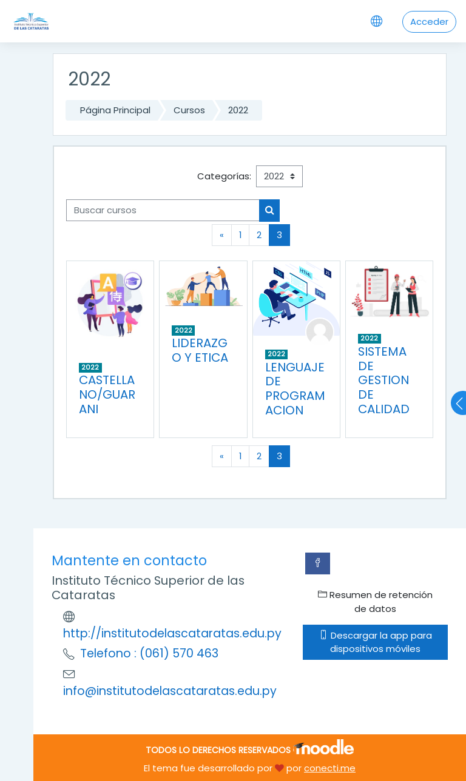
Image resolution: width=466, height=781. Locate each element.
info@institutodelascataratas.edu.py (170, 691)
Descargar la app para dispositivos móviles (375, 642)
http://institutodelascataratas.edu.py (172, 633)
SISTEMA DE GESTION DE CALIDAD (384, 380)
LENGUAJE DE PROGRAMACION (295, 389)
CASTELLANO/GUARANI (107, 394)
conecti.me (330, 768)
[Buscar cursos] (163, 210)
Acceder (429, 21)
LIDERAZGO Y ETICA (200, 350)
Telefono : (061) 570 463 (149, 653)
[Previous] (222, 235)
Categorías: (224, 176)
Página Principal (115, 110)
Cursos (189, 110)
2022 (238, 110)
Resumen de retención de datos (375, 601)
